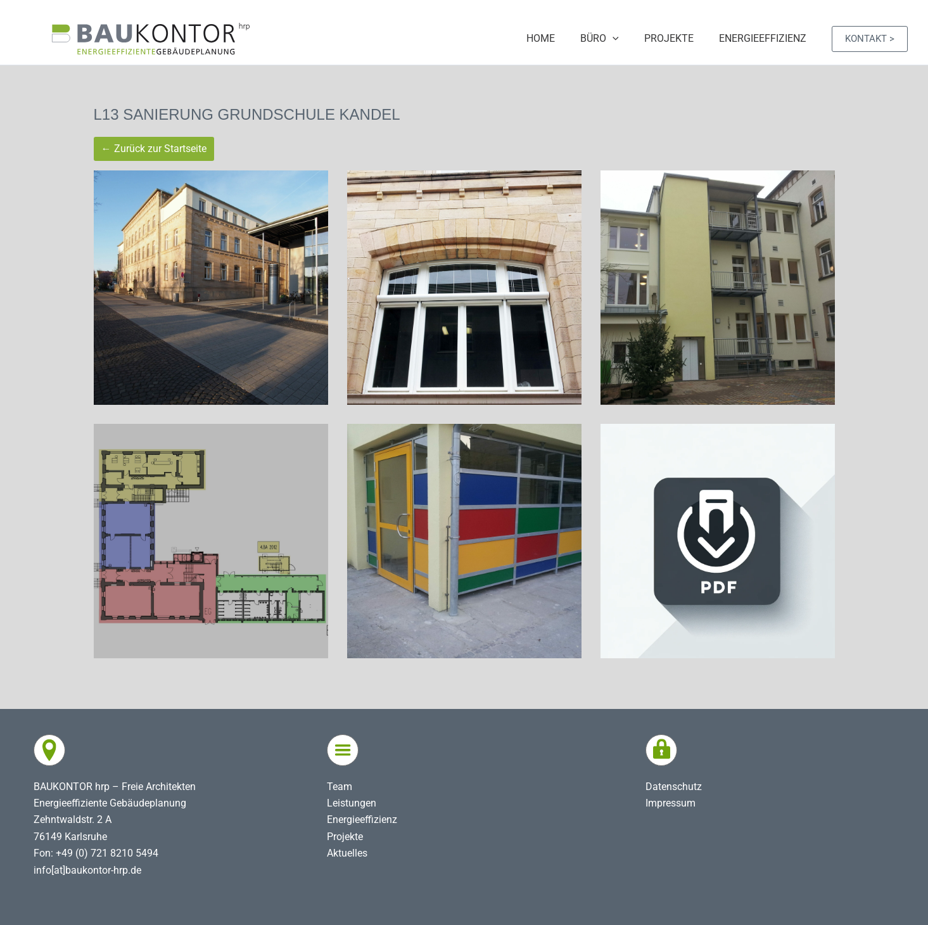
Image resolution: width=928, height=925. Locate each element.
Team (339, 787)
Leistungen (351, 803)
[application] (625, 38)
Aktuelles (347, 853)
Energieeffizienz (362, 819)
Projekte (345, 837)
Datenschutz (673, 787)
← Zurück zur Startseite (154, 149)
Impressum (670, 803)
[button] (870, 39)
